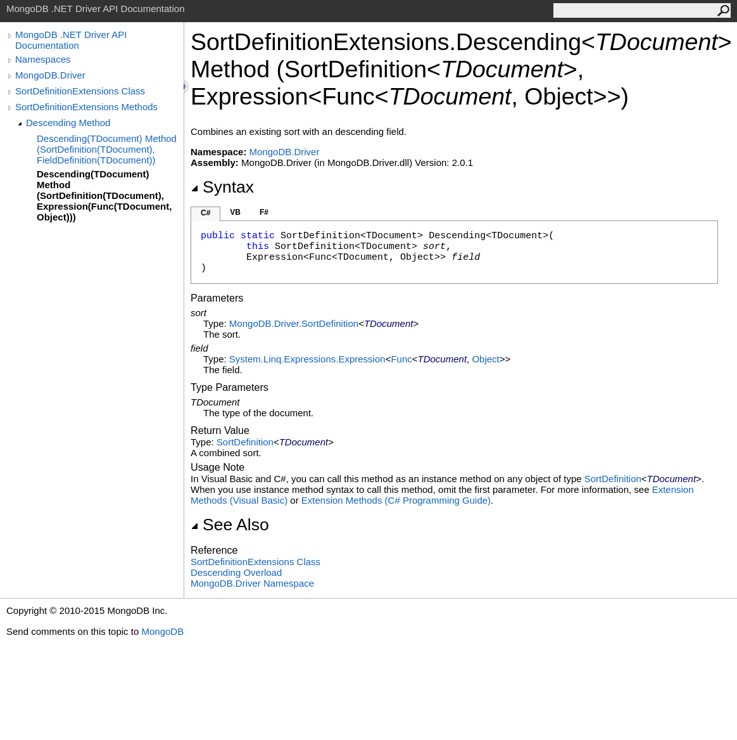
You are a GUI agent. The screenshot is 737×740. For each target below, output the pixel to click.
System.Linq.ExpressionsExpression (307, 359)
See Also (230, 524)
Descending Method (68, 122)
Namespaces (43, 59)
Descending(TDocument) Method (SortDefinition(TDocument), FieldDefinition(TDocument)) (107, 149)
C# (205, 212)
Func (401, 359)
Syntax (222, 186)
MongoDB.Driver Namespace (252, 583)
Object (485, 359)
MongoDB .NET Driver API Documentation (71, 40)
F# (264, 212)
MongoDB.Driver (50, 75)
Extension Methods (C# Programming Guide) (396, 500)
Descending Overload (236, 572)
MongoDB (162, 631)
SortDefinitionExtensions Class (80, 91)
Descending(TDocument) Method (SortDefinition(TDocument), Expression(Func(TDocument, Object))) (104, 195)
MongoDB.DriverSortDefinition (293, 323)
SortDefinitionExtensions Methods (86, 106)
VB (235, 212)
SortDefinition (245, 442)
